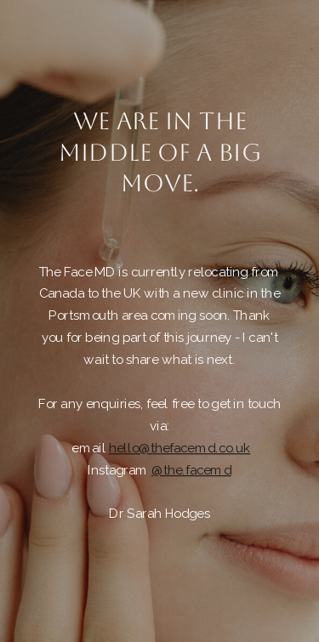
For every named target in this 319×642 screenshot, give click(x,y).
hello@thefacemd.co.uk (179, 448)
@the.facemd (191, 470)
